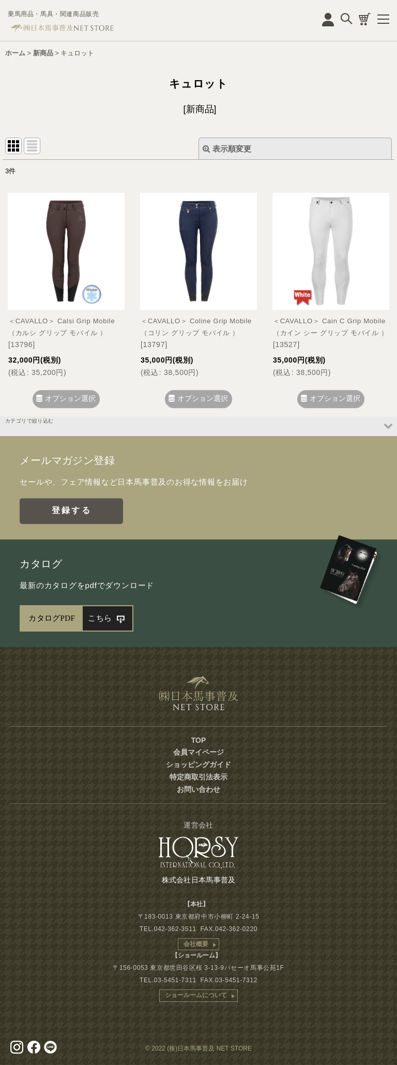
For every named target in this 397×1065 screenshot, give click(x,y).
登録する (71, 510)
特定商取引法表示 (198, 777)
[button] (198, 426)
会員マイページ (198, 752)
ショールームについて (196, 995)
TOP (198, 740)
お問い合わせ (198, 789)
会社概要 (196, 944)
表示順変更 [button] (227, 148)
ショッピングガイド (198, 764)
